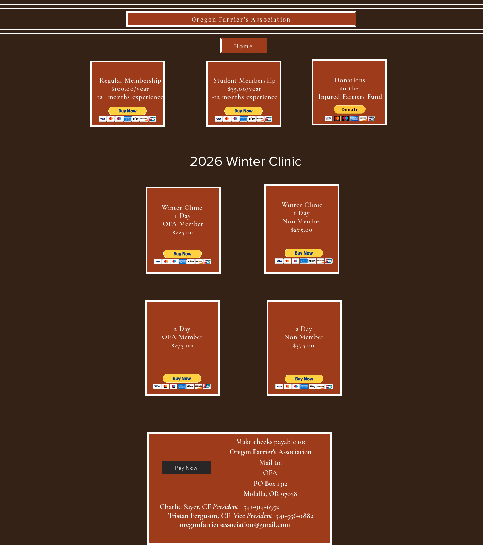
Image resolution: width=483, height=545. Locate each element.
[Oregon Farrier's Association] (241, 19)
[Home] (243, 45)
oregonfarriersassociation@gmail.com (234, 524)
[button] (127, 114)
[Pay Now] (186, 467)
